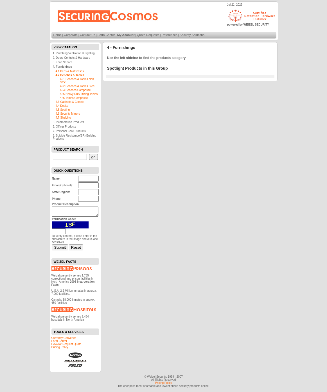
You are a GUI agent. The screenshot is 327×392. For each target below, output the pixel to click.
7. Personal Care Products (69, 131)
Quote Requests (148, 35)
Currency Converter (63, 339)
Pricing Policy (59, 348)
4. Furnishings (62, 66)
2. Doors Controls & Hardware (71, 57)
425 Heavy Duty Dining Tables (79, 94)
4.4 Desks (62, 105)
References (169, 35)
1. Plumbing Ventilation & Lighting (74, 53)
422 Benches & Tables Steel (77, 86)
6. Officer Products (64, 126)
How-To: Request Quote (66, 345)
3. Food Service (63, 62)
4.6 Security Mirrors (68, 113)
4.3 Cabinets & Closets (70, 101)
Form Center (106, 35)
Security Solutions (192, 35)
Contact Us (87, 35)
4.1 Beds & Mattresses (70, 71)
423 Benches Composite (75, 90)
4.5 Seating (63, 109)
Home (57, 35)
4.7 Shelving (63, 117)
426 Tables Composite (74, 97)
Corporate (71, 35)
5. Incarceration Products (68, 122)
